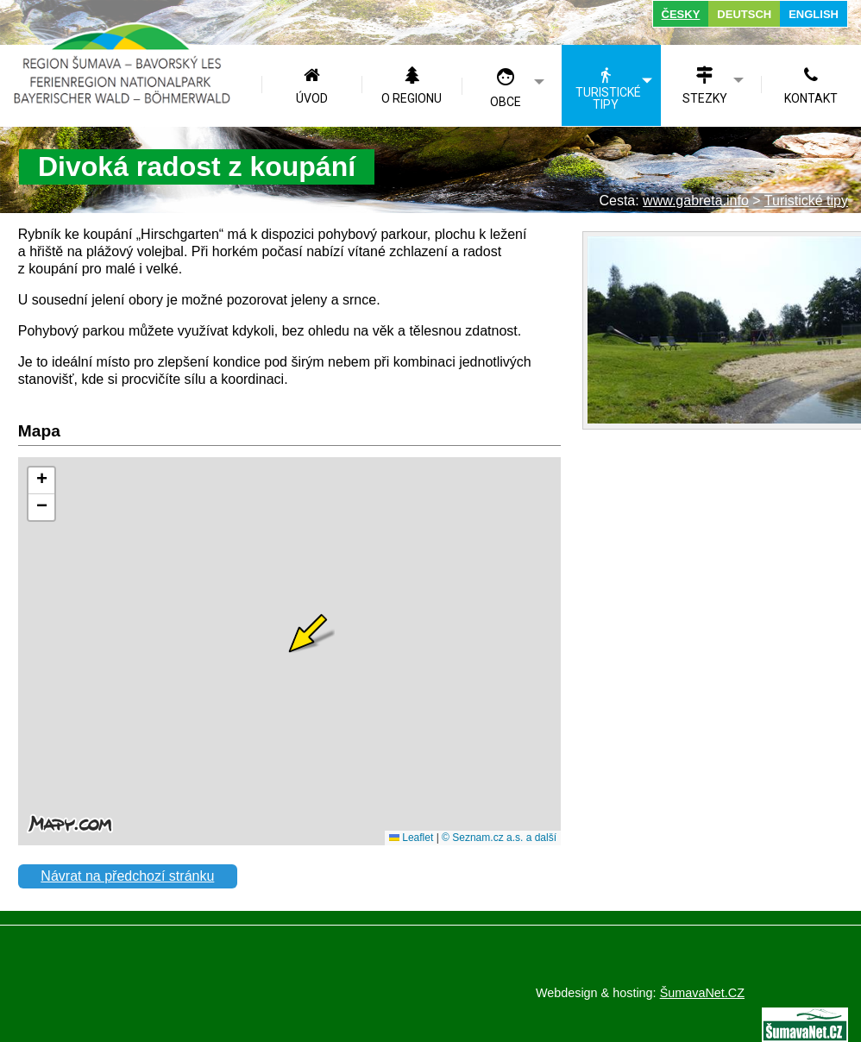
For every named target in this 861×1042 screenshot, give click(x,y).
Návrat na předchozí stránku (127, 876)
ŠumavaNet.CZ (702, 993)
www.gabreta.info (696, 200)
